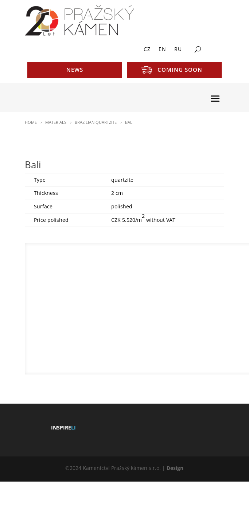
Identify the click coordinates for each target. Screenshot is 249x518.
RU (178, 49)
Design (175, 467)
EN (162, 49)
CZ (147, 49)
